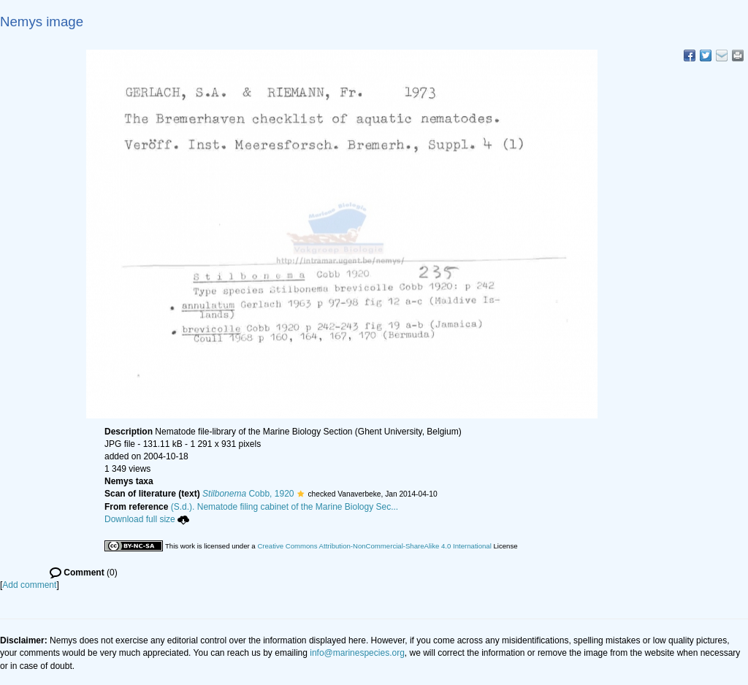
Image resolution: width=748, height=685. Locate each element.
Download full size (146, 519)
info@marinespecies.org (357, 653)
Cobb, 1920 (248, 494)
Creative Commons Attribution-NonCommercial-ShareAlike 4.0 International (374, 546)
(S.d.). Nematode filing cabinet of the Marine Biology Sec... (285, 507)
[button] (301, 493)
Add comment (29, 585)
